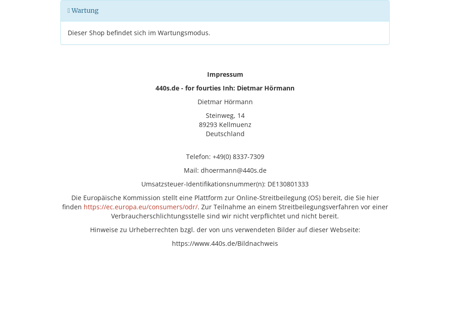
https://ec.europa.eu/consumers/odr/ (141, 206)
